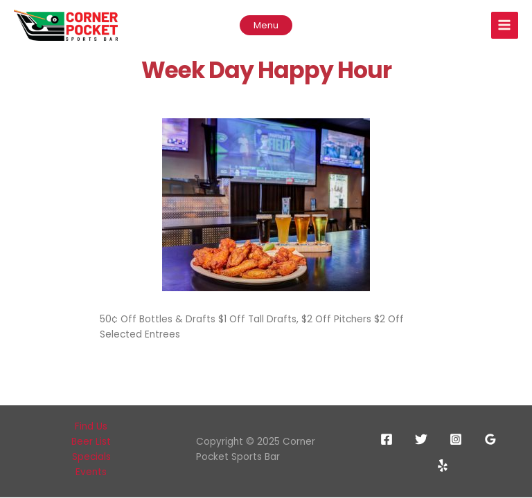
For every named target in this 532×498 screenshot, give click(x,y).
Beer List (91, 441)
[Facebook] (386, 439)
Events (91, 472)
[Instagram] (456, 439)
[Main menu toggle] (504, 25)
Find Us (91, 426)
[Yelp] (442, 465)
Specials (91, 456)
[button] (266, 25)
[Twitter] (421, 439)
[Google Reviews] (490, 439)
